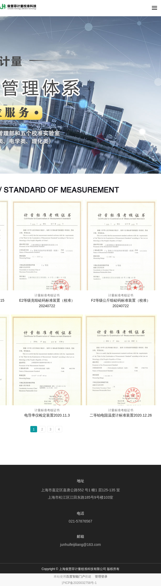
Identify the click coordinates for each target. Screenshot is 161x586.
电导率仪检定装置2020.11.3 (47, 415)
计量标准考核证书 (47, 295)
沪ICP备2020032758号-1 (79, 583)
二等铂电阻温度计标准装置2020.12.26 (121, 415)
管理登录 (101, 576)
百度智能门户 (75, 576)
